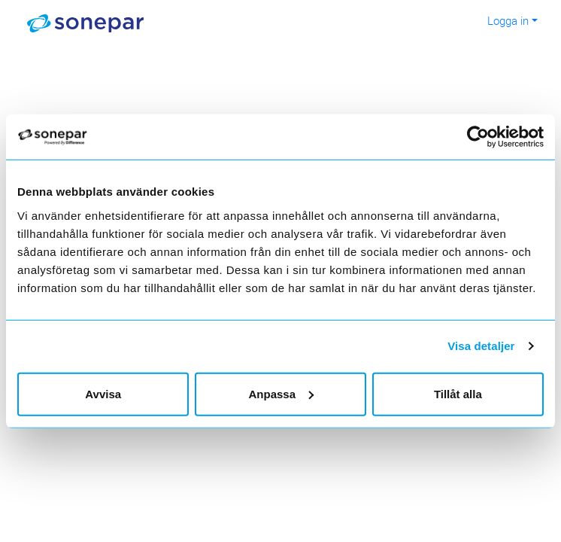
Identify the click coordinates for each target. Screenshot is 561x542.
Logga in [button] (508, 20)
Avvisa (103, 393)
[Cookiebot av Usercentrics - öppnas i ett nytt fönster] (486, 137)
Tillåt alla (458, 393)
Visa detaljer (480, 346)
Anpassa (281, 393)
